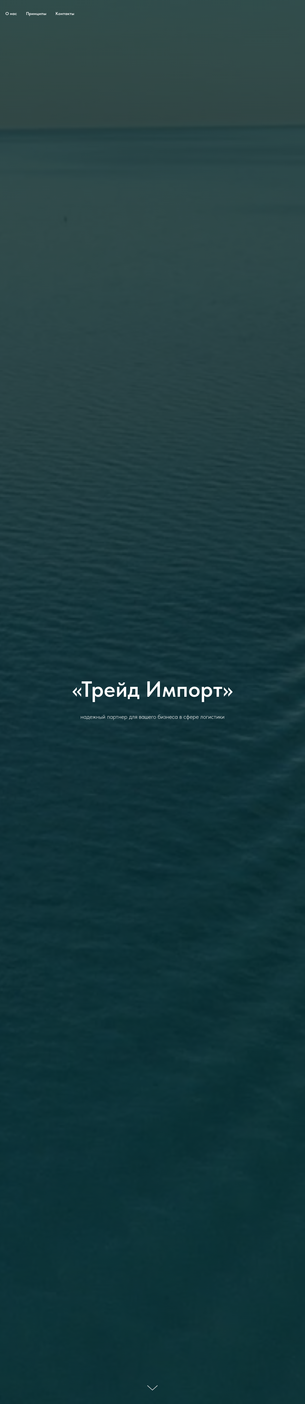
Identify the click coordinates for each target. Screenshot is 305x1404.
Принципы (36, 13)
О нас (11, 13)
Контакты (65, 13)
